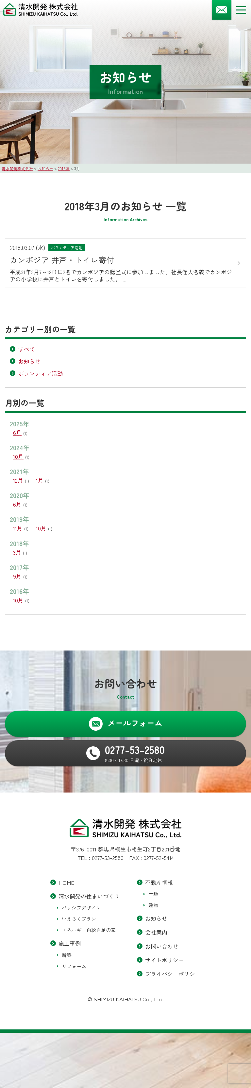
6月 (17, 432)
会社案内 (156, 932)
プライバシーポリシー (173, 974)
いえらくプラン (79, 919)
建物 (153, 904)
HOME (66, 882)
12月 (18, 480)
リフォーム (74, 966)
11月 (18, 528)
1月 (39, 480)
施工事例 (70, 943)
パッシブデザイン (81, 907)
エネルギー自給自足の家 (89, 930)
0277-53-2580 (108, 857)
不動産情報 (159, 882)
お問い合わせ (161, 946)
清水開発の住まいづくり (89, 896)
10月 (18, 456)
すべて (26, 349)
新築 (67, 955)
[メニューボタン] (241, 10)
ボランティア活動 (40, 373)
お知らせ (29, 361)
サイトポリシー (164, 960)
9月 (17, 576)
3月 (17, 552)
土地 (153, 893)
